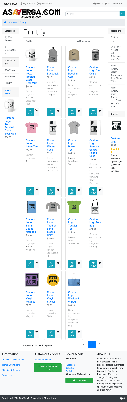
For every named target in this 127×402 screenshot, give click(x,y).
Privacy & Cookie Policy (13, 359)
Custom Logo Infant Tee (32, 143)
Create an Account (42, 359)
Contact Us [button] (79, 380)
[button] (27, 3)
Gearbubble (10, 76)
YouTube (69, 371)
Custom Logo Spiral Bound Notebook (31, 225)
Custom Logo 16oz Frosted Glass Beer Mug (31, 75)
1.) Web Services (9, 39)
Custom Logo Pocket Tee (72, 145)
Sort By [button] (29, 41)
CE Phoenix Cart (49, 398)
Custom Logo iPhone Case (51, 145)
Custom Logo (114, 39)
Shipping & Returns (11, 370)
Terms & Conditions (11, 365)
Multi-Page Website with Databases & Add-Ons (115, 53)
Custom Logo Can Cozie (95, 70)
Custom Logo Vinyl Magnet (30, 297)
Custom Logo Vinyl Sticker (51, 297)
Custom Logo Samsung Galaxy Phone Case (94, 148)
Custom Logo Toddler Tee (72, 224)
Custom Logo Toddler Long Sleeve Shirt (51, 227)
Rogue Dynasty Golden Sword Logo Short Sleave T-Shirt (116, 73)
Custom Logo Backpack (52, 70)
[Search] (92, 13)
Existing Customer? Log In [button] (47, 367)
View (30, 112)
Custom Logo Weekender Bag (73, 297)
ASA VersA (10, 70)
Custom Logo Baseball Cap (73, 72)
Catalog (13, 22)
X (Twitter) (70, 368)
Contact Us (7, 375)
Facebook (69, 365)
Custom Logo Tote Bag (95, 222)
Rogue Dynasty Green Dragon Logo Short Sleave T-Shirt (116, 97)
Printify (23, 22)
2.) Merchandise (10, 50)
